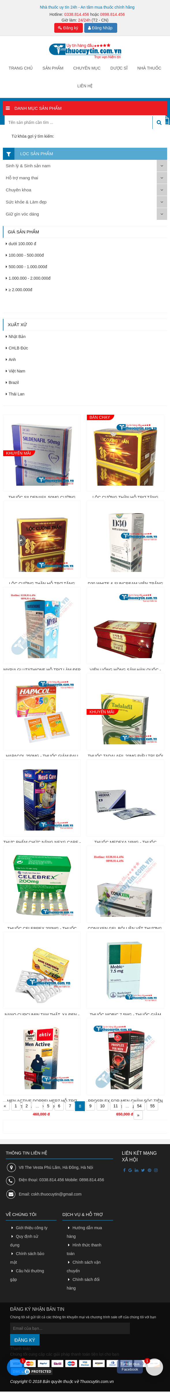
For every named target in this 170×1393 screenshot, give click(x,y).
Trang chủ (21, 68)
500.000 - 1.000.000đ (26, 266)
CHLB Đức (17, 348)
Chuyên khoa (18, 189)
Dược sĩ (118, 68)
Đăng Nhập (100, 28)
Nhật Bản (16, 336)
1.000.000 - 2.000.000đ (28, 278)
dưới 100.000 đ (21, 243)
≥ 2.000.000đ (19, 289)
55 (152, 1106)
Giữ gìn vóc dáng (22, 214)
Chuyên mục (87, 68)
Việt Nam (15, 371)
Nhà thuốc (149, 68)
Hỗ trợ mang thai (22, 177)
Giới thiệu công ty (32, 1227)
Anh (11, 359)
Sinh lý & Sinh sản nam (28, 165)
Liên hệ (85, 86)
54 (139, 1106)
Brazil (12, 382)
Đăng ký (68, 28)
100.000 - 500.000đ (25, 255)
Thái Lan (15, 394)
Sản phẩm (52, 68)
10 (102, 1106)
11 (115, 1106)
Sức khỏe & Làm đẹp (26, 201)
